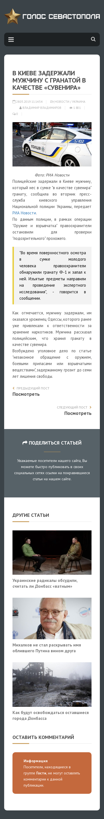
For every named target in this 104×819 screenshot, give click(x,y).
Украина (78, 102)
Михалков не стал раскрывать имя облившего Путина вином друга (46, 648)
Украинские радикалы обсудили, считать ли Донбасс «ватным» (44, 583)
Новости (62, 102)
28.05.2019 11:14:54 (27, 102)
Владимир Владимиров (40, 108)
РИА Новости (24, 212)
